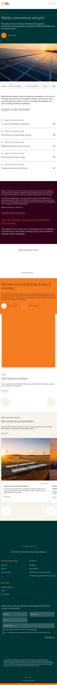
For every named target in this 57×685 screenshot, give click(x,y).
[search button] (49, 3)
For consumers (5, 594)
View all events (4, 391)
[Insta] (24, 546)
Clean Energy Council (27, 680)
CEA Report (32, 565)
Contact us (4, 565)
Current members (6, 572)
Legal (26, 677)
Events (45, 86)
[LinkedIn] (26, 546)
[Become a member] (10, 306)
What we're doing (15, 86)
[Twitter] (29, 546)
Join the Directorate (32, 86)
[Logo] (28, 535)
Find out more (7, 497)
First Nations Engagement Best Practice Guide (42, 576)
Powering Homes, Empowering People (40, 572)
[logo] (5, 3)
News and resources (7, 587)
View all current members (27, 273)
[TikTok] (35, 546)
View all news (4, 434)
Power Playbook (33, 568)
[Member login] (52, 3)
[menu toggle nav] (55, 3)
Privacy (30, 677)
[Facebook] (21, 546)
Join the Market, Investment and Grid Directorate (13, 213)
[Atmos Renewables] (28, 263)
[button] (6, 402)
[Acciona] (28, 256)
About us (3, 568)
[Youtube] (32, 546)
